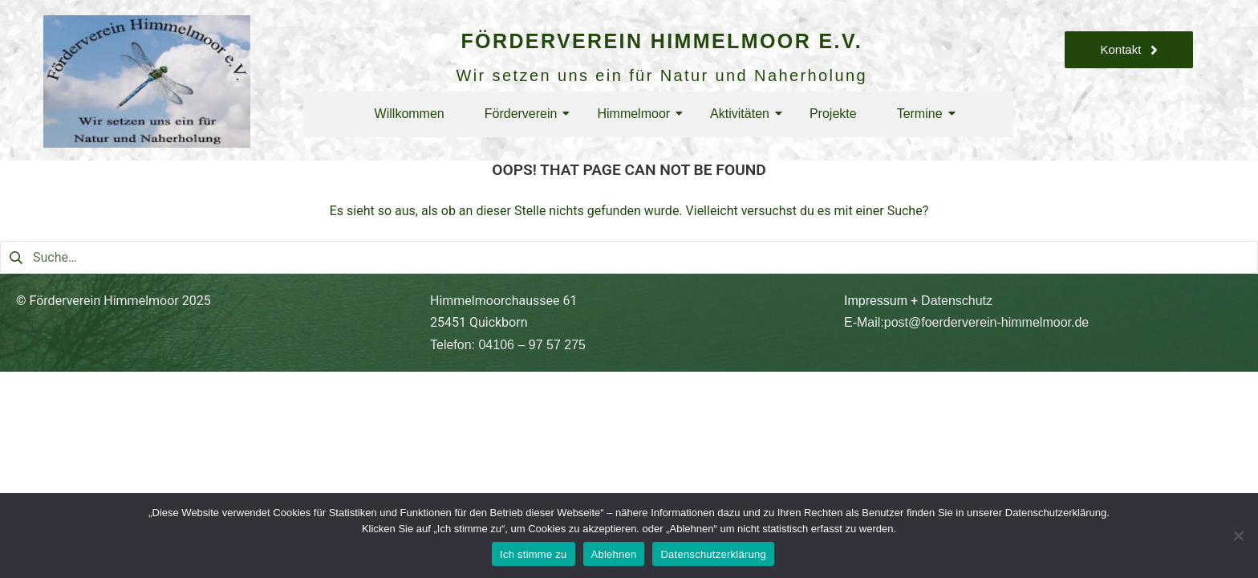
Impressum (875, 300)
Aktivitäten (743, 113)
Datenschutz (956, 300)
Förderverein (525, 113)
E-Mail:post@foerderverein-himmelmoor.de (966, 322)
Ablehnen (614, 554)
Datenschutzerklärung (712, 554)
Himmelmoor (637, 113)
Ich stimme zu (533, 554)
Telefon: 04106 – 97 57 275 (508, 345)
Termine (924, 113)
